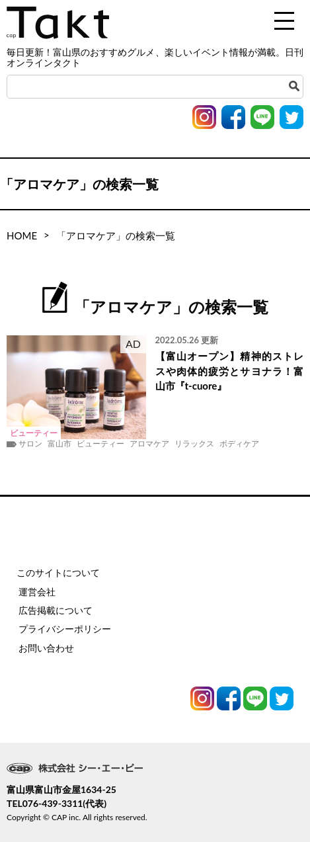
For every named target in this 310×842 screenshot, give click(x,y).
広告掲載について (56, 610)
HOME (22, 235)
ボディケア (239, 443)
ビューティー (100, 443)
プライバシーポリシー (65, 628)
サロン (30, 443)
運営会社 (37, 591)
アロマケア (149, 443)
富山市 (59, 443)
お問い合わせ (46, 647)
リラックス (194, 443)
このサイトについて (58, 572)
